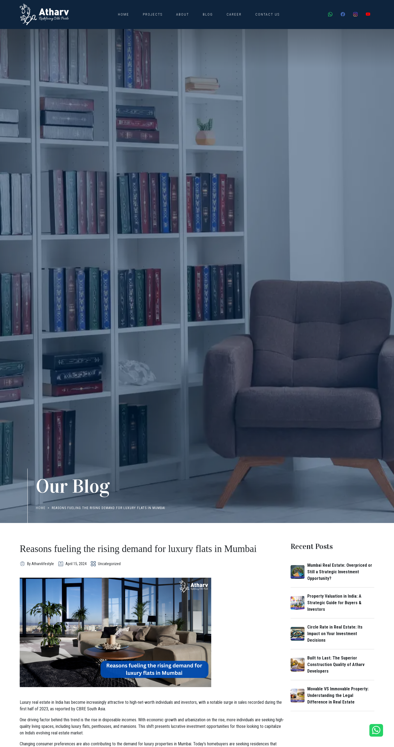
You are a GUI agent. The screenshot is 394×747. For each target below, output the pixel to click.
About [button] (182, 14)
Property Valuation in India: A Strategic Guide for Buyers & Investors (334, 603)
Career (234, 14)
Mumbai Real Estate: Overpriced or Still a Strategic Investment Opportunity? (339, 572)
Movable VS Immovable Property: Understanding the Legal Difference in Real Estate (338, 695)
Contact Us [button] (267, 14)
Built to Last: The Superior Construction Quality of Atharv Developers (335, 664)
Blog (208, 14)
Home (123, 14)
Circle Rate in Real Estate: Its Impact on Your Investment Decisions (335, 633)
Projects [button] (153, 14)
